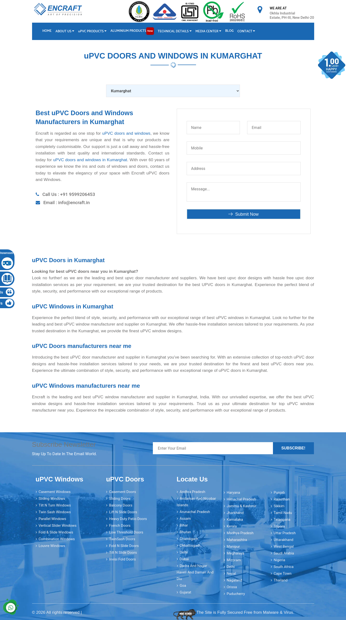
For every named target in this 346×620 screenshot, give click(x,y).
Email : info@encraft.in (66, 202)
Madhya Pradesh (240, 533)
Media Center (209, 31)
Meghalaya (235, 553)
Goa (183, 585)
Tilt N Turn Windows (55, 505)
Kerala (232, 526)
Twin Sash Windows (55, 512)
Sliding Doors (119, 498)
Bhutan (185, 532)
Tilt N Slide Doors (123, 552)
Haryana (233, 492)
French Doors (119, 525)
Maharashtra (237, 539)
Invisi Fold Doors (122, 559)
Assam (185, 518)
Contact (248, 31)
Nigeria (279, 560)
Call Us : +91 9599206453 (68, 194)
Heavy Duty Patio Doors (128, 518)
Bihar (184, 525)
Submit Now (243, 214)
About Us (65, 31)
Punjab (279, 492)
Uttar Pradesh (285, 533)
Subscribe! (293, 448)
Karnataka (235, 519)
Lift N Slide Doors (123, 512)
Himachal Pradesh (241, 499)
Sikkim (279, 506)
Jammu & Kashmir (241, 506)
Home (47, 31)
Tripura (279, 526)
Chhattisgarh (190, 545)
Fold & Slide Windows (56, 532)
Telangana (282, 519)
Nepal (231, 573)
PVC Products (93, 31)
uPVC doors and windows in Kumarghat (90, 159)
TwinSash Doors (122, 539)
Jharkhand (235, 512)
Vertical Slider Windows (57, 525)
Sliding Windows (52, 498)
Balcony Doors (120, 505)
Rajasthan (282, 499)
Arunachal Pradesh (195, 511)
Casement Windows (55, 491)
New (151, 31)
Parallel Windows (52, 518)
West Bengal (284, 546)
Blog (231, 31)
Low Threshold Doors (126, 532)
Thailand (281, 580)
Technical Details (176, 31)
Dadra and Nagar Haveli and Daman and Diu (195, 572)
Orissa (232, 587)
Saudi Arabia (284, 553)
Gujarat (185, 592)
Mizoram (234, 560)
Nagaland (234, 580)
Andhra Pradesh (192, 491)
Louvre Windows (52, 545)
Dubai (184, 559)
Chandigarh (189, 538)
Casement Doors (122, 491)
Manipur (233, 546)
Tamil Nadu (283, 512)
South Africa (283, 566)
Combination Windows (57, 539)
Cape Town (283, 573)
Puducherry (236, 593)
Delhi (184, 552)
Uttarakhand (283, 539)
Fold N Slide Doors (124, 545)
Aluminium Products (133, 31)
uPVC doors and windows (126, 133)
